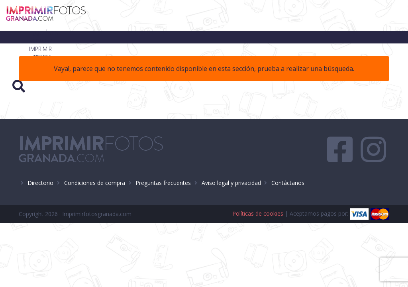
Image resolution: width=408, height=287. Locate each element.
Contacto (330, 15)
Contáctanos (287, 183)
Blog (294, 15)
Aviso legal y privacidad (231, 183)
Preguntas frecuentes (163, 183)
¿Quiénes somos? (177, 15)
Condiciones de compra (94, 183)
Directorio (40, 183)
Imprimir (228, 15)
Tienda (263, 15)
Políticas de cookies (257, 213)
